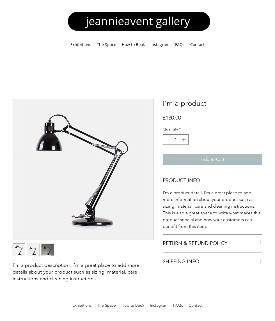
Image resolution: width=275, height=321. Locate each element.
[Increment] (184, 140)
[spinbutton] (176, 140)
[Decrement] (167, 140)
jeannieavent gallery (139, 21)
